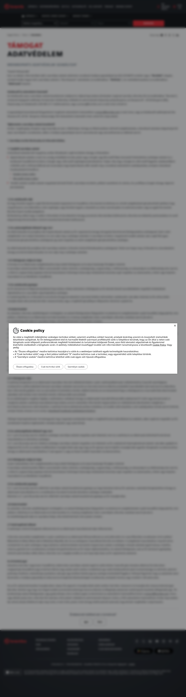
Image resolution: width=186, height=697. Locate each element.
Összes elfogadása (26, 367)
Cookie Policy (159, 345)
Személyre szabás (83, 367)
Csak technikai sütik (54, 367)
